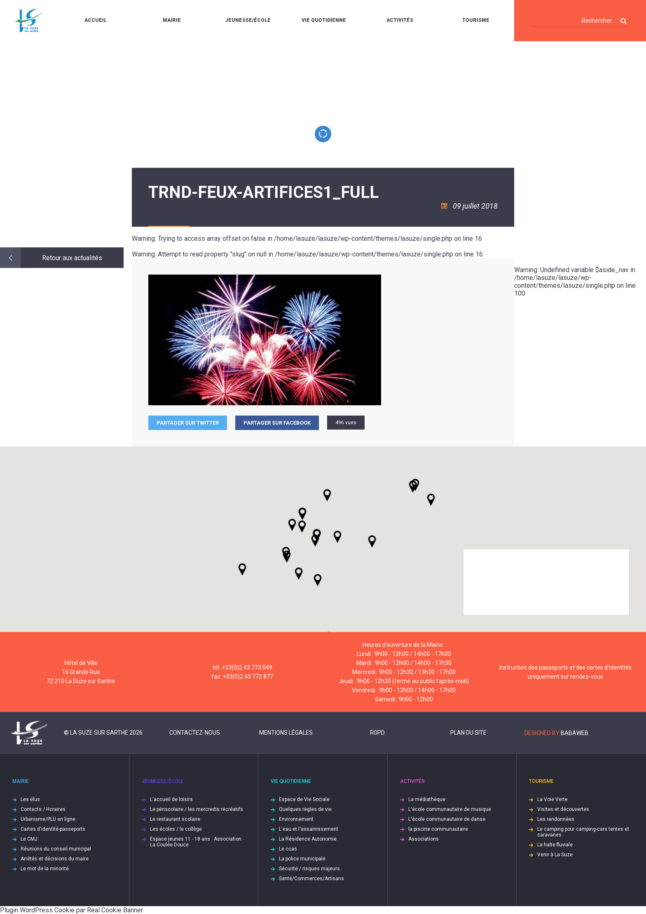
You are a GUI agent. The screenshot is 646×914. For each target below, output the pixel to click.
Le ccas (288, 849)
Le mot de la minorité (45, 869)
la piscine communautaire (438, 829)
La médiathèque (426, 799)
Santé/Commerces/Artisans (311, 878)
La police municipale (302, 859)
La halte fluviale (555, 845)
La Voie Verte (552, 799)
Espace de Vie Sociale (304, 799)
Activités (399, 20)
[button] (337, 537)
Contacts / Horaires (43, 809)
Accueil (95, 20)
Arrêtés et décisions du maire (55, 859)
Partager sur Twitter (188, 423)
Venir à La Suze (555, 855)
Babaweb (574, 733)
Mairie (172, 20)
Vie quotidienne (324, 20)
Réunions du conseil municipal (56, 849)
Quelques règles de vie (305, 809)
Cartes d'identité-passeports (53, 829)
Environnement (296, 819)
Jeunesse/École (248, 20)
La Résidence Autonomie (308, 839)
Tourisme (475, 20)
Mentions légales (286, 732)
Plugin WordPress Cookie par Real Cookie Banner (71, 910)
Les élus (30, 799)
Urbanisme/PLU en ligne (48, 819)
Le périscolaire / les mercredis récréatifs (196, 809)
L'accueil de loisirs (171, 799)
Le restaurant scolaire (175, 819)
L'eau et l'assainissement (308, 829)
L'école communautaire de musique (449, 809)
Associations (423, 839)
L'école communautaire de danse (446, 819)
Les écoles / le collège (176, 829)
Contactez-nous (194, 732)
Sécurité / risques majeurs (309, 869)
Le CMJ (29, 839)
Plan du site (468, 732)
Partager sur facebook (277, 423)
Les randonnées (555, 819)
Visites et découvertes (563, 809)
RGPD (377, 732)
